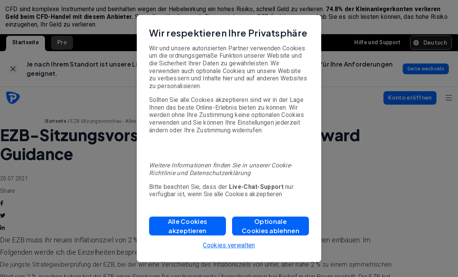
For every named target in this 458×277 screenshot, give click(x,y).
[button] (187, 226)
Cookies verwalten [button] (229, 245)
